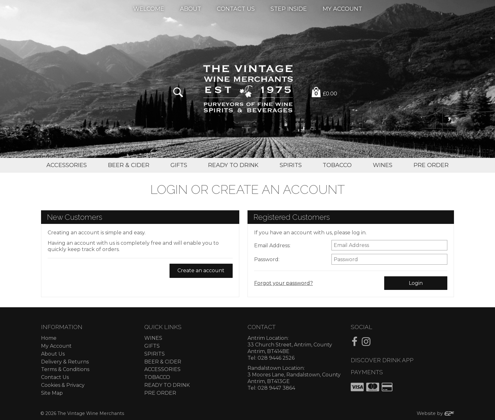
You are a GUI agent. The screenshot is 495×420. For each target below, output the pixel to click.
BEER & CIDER (162, 362)
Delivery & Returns (65, 362)
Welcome (148, 8)
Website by (436, 413)
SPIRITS (154, 354)
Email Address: (272, 246)
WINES (153, 338)
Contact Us (236, 8)
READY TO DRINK (167, 385)
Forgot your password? (283, 283)
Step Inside (289, 8)
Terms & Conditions (65, 369)
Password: (266, 259)
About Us (53, 354)
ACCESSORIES (162, 369)
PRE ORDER (160, 393)
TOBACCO (157, 377)
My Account (342, 8)
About (190, 8)
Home (49, 338)
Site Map (52, 393)
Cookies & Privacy (63, 385)
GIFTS (152, 346)
